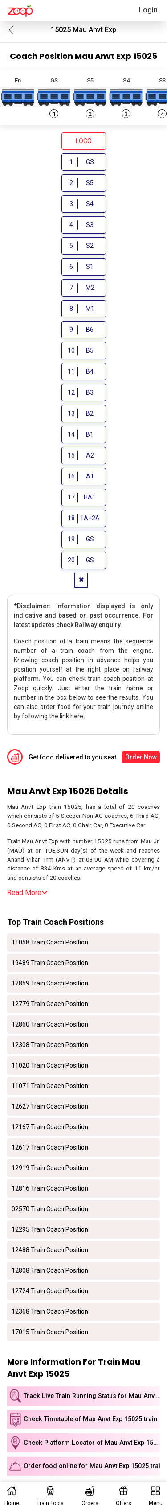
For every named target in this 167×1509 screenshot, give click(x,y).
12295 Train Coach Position (50, 1229)
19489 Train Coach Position (50, 962)
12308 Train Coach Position (50, 1044)
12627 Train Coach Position (50, 1106)
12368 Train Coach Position (50, 1311)
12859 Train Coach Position (50, 983)
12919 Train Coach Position (50, 1167)
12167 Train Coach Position (50, 1126)
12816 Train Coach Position (50, 1188)
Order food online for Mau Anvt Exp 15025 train (92, 1466)
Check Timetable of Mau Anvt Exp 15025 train (90, 1419)
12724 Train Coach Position (50, 1291)
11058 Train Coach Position (50, 942)
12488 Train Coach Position (50, 1249)
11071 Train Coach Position (50, 1085)
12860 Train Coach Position (50, 1024)
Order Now (141, 757)
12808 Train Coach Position (50, 1270)
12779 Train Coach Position (50, 1003)
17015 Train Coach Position (50, 1332)
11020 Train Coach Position (50, 1065)
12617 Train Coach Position (50, 1147)
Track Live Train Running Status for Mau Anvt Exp (92, 1396)
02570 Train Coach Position (50, 1208)
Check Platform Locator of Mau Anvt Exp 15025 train (92, 1443)
